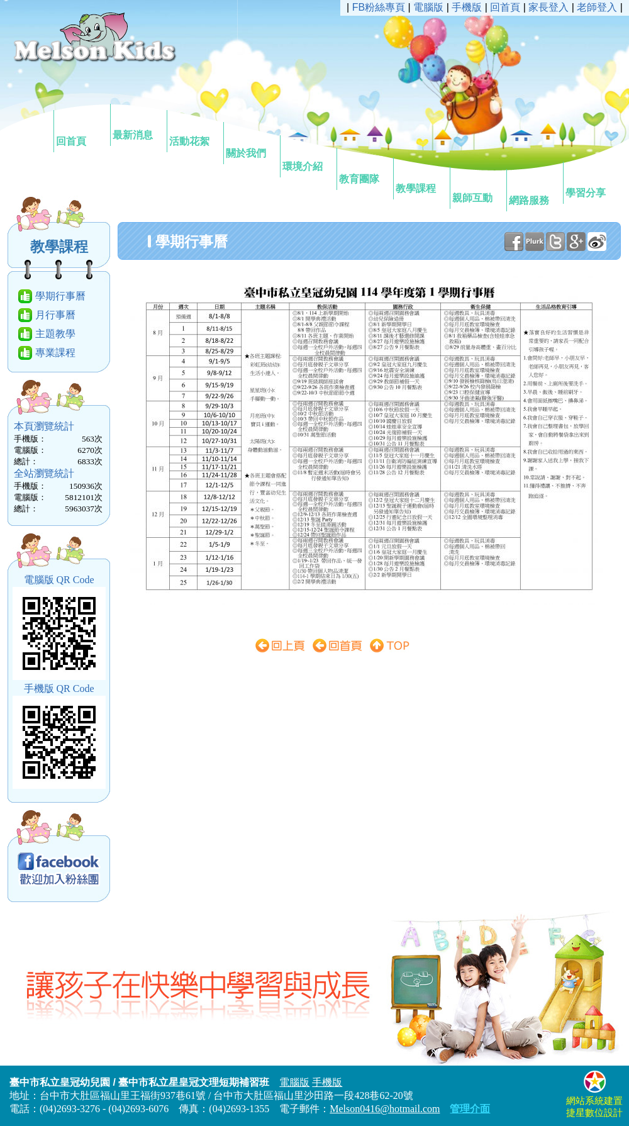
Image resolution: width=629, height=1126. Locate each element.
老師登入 (597, 7)
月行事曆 (55, 314)
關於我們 (251, 142)
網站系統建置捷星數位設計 (594, 1101)
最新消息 (138, 124)
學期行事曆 (60, 296)
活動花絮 (194, 130)
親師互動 (477, 186)
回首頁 (81, 130)
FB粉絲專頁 (378, 7)
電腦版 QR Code (59, 579)
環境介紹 (307, 155)
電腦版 (428, 7)
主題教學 (55, 333)
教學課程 (421, 177)
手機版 (467, 7)
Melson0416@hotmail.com (385, 1108)
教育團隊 (364, 168)
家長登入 (548, 7)
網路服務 (534, 189)
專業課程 (55, 352)
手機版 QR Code (59, 688)
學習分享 (590, 181)
